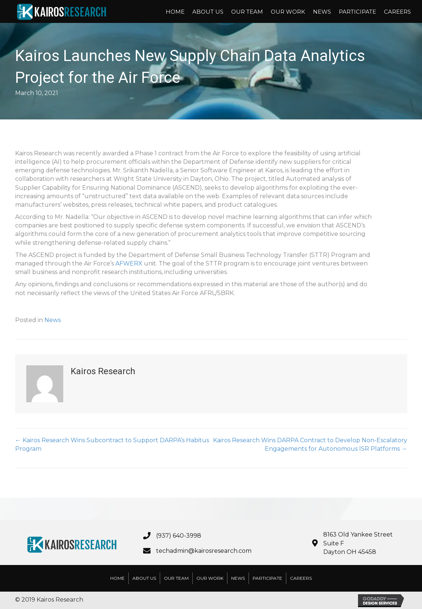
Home (175, 11)
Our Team (247, 11)
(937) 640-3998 (178, 535)
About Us (207, 11)
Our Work (288, 11)
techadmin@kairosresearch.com (203, 550)
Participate (357, 11)
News (322, 11)
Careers (397, 11)
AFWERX (128, 263)
